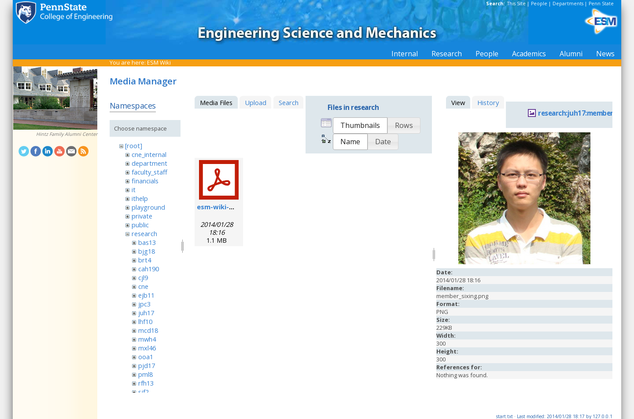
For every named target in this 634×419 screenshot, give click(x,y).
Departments (568, 3)
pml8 (145, 374)
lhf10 (145, 321)
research (144, 233)
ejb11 (146, 295)
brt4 (144, 259)
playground (148, 207)
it (134, 189)
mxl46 (147, 347)
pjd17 (146, 365)
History (488, 102)
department (149, 163)
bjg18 (146, 251)
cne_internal (149, 154)
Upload (255, 102)
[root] (133, 145)
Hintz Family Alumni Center (66, 134)
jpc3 (144, 303)
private (142, 215)
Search (289, 102)
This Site (516, 3)
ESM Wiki (159, 62)
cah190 (148, 268)
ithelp (140, 198)
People (539, 3)
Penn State (601, 3)
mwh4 (147, 339)
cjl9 (143, 277)
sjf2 (143, 391)
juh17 (146, 312)
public (140, 224)
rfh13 (146, 383)
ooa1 (145, 356)
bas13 (147, 242)
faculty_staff (149, 172)
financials (145, 180)
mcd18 (148, 330)
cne (143, 286)
